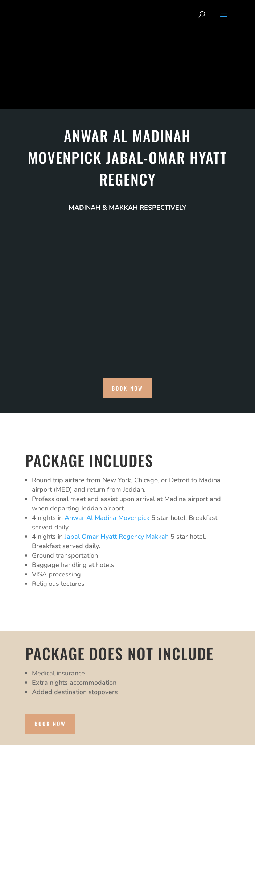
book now (127, 388)
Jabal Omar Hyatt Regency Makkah (117, 536)
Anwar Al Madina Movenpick (107, 517)
